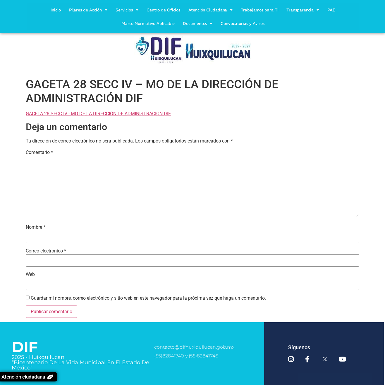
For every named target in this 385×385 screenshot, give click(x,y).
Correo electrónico (46, 251)
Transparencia (302, 10)
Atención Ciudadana (210, 10)
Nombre (35, 227)
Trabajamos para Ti (259, 10)
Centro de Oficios (163, 10)
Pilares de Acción (88, 10)
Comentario (39, 152)
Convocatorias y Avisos (242, 23)
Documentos (197, 23)
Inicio (56, 10)
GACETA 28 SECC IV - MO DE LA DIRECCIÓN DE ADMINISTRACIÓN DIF (98, 113)
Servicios (127, 10)
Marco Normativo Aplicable (148, 23)
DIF (25, 347)
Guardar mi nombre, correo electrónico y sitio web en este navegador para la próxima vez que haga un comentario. (148, 298)
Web (30, 274)
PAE (331, 10)
